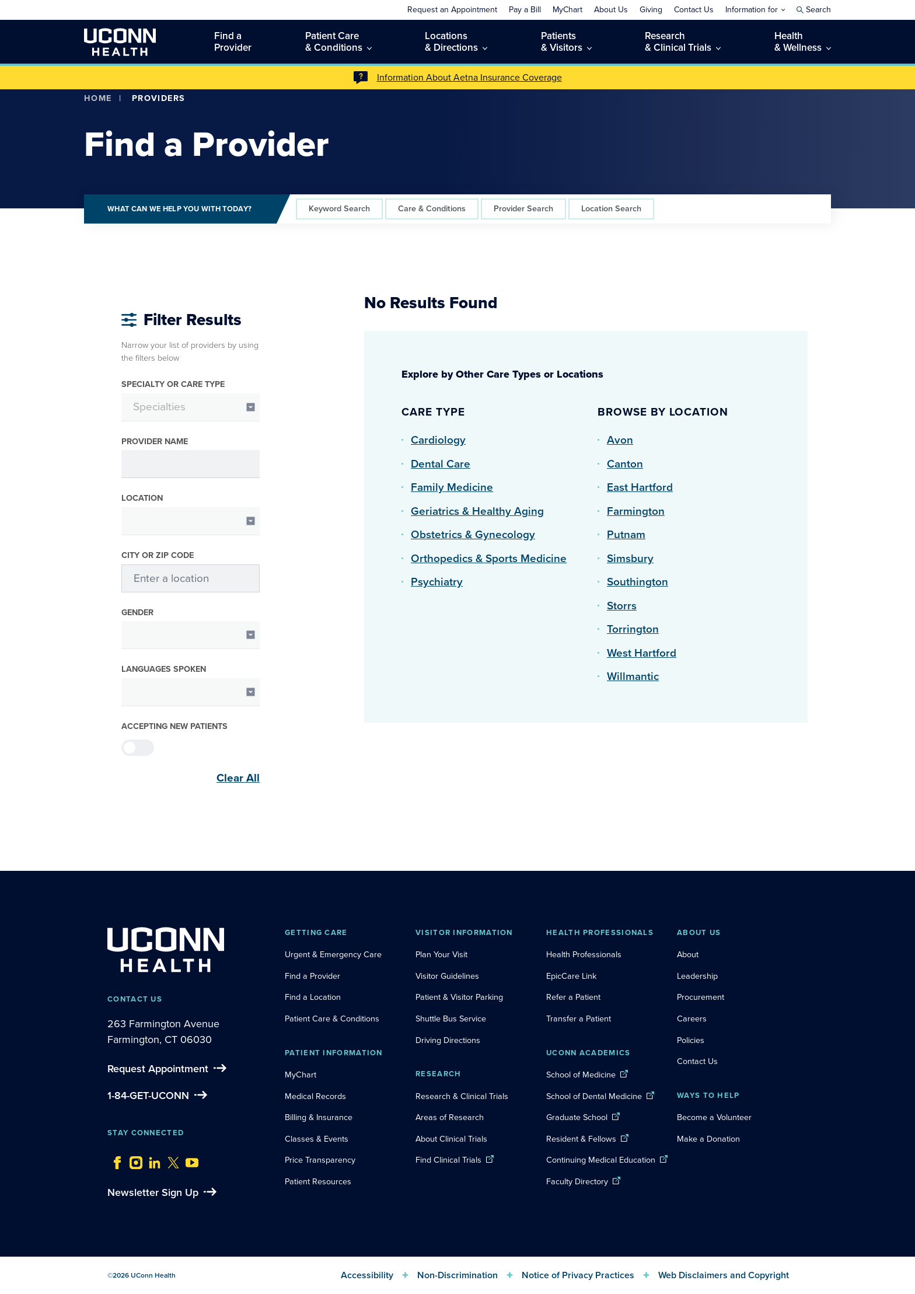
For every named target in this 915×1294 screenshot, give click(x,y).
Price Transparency (320, 1159)
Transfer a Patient (578, 1018)
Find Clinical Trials (448, 1159)
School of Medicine (581, 1074)
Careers (692, 1018)
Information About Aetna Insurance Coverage (469, 77)
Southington (637, 581)
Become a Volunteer (714, 1117)
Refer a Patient (573, 996)
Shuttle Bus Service (450, 1018)
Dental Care (440, 463)
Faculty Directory (577, 1181)
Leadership (697, 975)
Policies (690, 1040)
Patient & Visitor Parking (459, 996)
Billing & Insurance (318, 1117)
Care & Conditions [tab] (432, 208)
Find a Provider (312, 975)
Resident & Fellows (581, 1138)
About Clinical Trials (451, 1138)
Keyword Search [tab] (339, 208)
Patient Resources (318, 1181)
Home (98, 98)
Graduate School (576, 1117)
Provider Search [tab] (523, 208)
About (688, 954)
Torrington (633, 628)
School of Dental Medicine (594, 1096)
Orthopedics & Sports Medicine (489, 558)
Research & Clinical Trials (461, 1096)
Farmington (636, 511)
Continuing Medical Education (600, 1159)
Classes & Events (316, 1138)
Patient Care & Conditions (332, 1018)
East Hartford (640, 487)
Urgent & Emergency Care (333, 954)
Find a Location (313, 996)
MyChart (300, 1074)
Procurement (700, 996)
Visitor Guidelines (447, 975)
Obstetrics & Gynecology (473, 534)
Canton (625, 463)
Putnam (626, 534)
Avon (620, 439)
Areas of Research (450, 1117)
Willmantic (633, 676)
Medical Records (315, 1096)
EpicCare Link (571, 975)
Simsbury (630, 558)
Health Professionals (583, 954)
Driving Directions (447, 1040)
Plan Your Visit (441, 954)
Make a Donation (708, 1138)
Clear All (238, 778)
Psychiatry (437, 581)
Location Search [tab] (611, 208)
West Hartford (641, 652)
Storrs (622, 605)
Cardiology (438, 439)
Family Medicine (452, 487)
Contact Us (697, 1061)
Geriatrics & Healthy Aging (477, 511)
